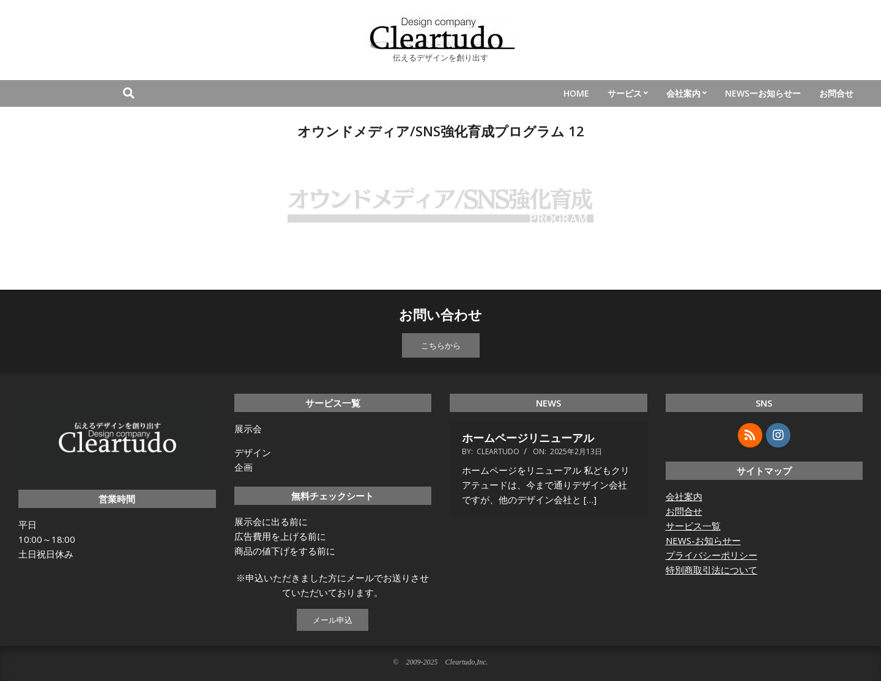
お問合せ (684, 511)
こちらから (441, 345)
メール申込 (332, 619)
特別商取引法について (711, 570)
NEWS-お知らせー (703, 540)
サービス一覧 (693, 526)
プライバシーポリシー (711, 555)
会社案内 (684, 496)
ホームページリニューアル (528, 437)
